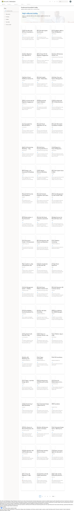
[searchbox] (12, 11)
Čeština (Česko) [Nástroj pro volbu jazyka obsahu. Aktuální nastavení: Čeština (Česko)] (3, 506)
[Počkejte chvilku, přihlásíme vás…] (70, 1)
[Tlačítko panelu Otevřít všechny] (4, 4)
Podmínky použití (52, 509)
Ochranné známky (59, 509)
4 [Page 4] (47, 496)
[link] (28, 36)
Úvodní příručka (29, 501)
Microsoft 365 (30, 504)
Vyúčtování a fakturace (69, 501)
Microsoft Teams (53, 504)
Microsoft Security (15, 504)
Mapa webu (23, 509)
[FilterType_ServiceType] (5, 22)
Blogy (12, 501)
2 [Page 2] (42, 496)
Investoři (11, 505)
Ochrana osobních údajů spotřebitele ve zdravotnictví (10, 509)
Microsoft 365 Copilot (46, 504)
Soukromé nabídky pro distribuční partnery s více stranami (37, 503)
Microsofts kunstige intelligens (6, 504)
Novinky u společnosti (64, 504)
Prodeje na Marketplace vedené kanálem (18, 503)
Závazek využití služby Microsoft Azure (57, 501)
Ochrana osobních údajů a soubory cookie (40, 509)
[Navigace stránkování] (47, 497)
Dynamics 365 (24, 504)
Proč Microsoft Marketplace (5, 501)
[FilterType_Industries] (5, 19)
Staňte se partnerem (4, 502)
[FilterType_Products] (5, 16)
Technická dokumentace (37, 501)
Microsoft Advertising (37, 504)
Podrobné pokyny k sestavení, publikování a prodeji (47, 502)
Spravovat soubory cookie (5, 510)
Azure (20, 504)
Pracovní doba (23, 501)
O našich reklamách (66, 509)
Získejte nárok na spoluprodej (63, 502)
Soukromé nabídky (45, 501)
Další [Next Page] (53, 496)
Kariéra (58, 504)
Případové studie (16, 501)
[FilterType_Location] (5, 14)
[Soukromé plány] (57, 1)
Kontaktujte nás (29, 509)
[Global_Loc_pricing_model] (5, 24)
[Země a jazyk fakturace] (63, 1)
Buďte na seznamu (11, 502)
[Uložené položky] (55, 1)
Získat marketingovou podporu (21, 502)
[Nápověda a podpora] (52, 1)
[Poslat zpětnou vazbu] (50, 1)
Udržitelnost (15, 505)
